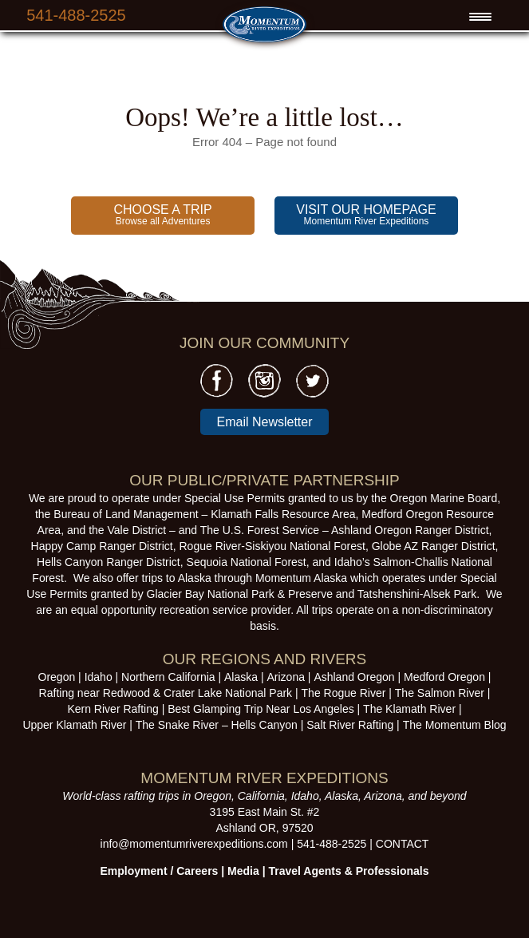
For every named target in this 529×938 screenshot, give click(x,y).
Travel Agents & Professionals (348, 871)
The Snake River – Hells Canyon (217, 724)
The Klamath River (409, 709)
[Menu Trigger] (481, 17)
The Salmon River (439, 693)
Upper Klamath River (74, 724)
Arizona (285, 677)
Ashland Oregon (354, 677)
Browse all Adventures (162, 215)
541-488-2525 (76, 15)
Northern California (168, 677)
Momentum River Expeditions (366, 215)
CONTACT (402, 843)
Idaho (99, 677)
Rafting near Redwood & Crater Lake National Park (166, 693)
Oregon (57, 677)
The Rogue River (344, 693)
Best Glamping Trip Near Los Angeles (260, 709)
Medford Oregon (444, 677)
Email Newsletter (264, 422)
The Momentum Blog (455, 724)
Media (243, 871)
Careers (197, 871)
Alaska (241, 677)
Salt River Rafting (349, 724)
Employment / (139, 871)
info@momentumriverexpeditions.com (194, 843)
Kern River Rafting (112, 709)
